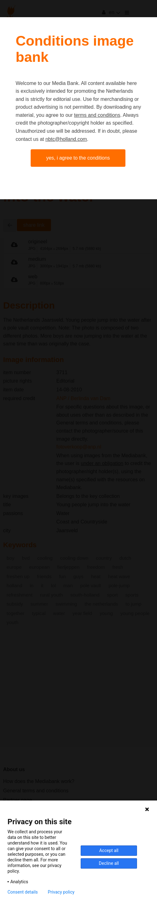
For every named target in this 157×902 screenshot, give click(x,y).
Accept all (109, 850)
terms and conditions (97, 115)
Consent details (23, 892)
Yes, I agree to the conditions (78, 158)
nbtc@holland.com (66, 139)
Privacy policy (61, 892)
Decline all (109, 863)
